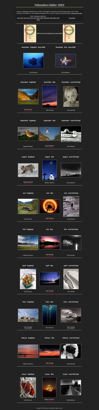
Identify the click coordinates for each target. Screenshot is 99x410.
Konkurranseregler (76, 13)
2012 (31, 18)
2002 (38, 20)
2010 (38, 18)
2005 (54, 18)
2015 (21, 18)
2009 (41, 18)
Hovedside (72, 18)
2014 (25, 18)
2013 (28, 18)
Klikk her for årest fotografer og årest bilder (49, 33)
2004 (57, 18)
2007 (48, 18)
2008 (44, 18)
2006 (51, 18)
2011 (34, 18)
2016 (18, 18)
